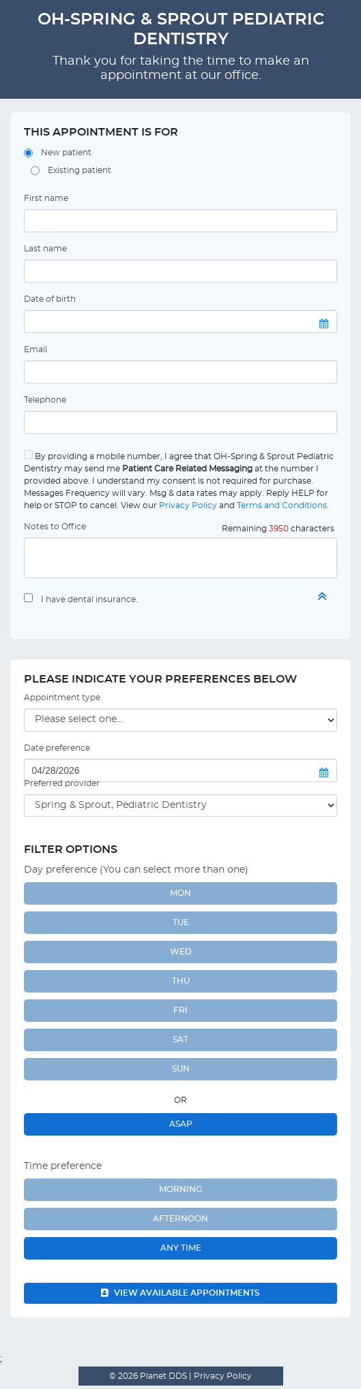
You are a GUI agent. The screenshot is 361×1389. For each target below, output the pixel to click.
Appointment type (62, 697)
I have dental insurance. (89, 599)
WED (181, 952)
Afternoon (180, 1219)
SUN (181, 1069)
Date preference (57, 748)
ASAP (180, 1124)
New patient (66, 153)
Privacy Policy (188, 505)
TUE (181, 922)
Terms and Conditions (282, 505)
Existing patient (79, 170)
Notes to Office (55, 526)
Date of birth (50, 299)
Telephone (45, 400)
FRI (180, 1010)
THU (181, 981)
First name (46, 198)
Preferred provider (62, 783)
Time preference (63, 1166)
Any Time (180, 1248)
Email (35, 349)
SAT (180, 1039)
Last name (45, 249)
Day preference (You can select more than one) (136, 870)
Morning (180, 1189)
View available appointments (180, 1293)
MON (180, 893)
